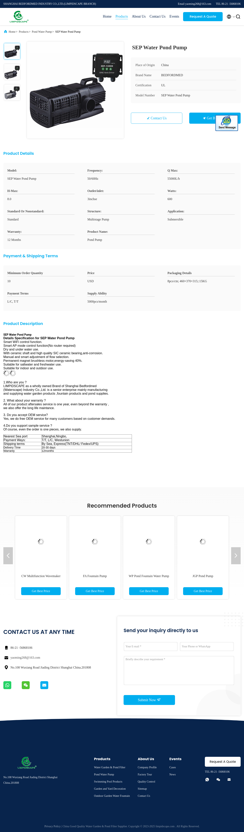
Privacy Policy (52, 826)
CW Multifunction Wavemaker (41, 576)
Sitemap (142, 788)
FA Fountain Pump (95, 576)
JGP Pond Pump (203, 576)
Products (121, 16)
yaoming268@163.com (25, 657)
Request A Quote (203, 16)
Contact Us (158, 16)
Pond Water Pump (42, 31)
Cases (172, 767)
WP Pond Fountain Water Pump (149, 576)
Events (174, 16)
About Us (139, 16)
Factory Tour (145, 774)
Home (107, 16)
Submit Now (149, 700)
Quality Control (146, 781)
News (172, 774)
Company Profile (147, 767)
